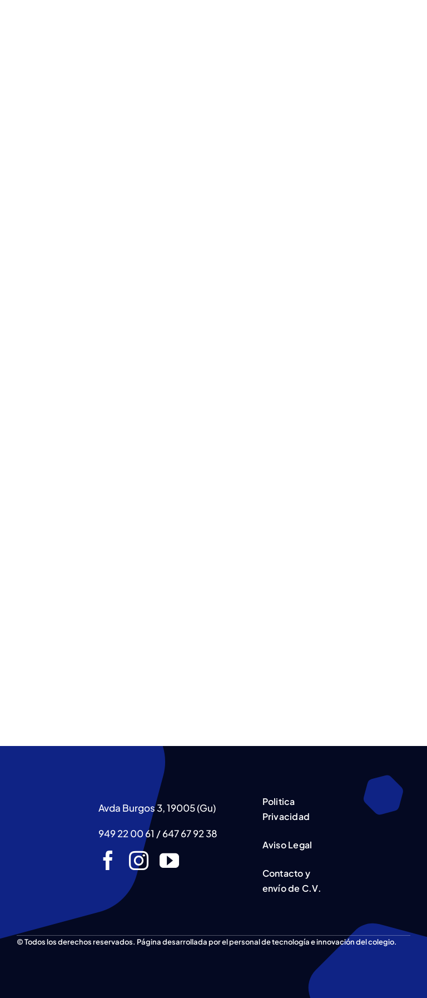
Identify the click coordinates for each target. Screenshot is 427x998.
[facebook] (108, 860)
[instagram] (138, 860)
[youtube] (169, 860)
